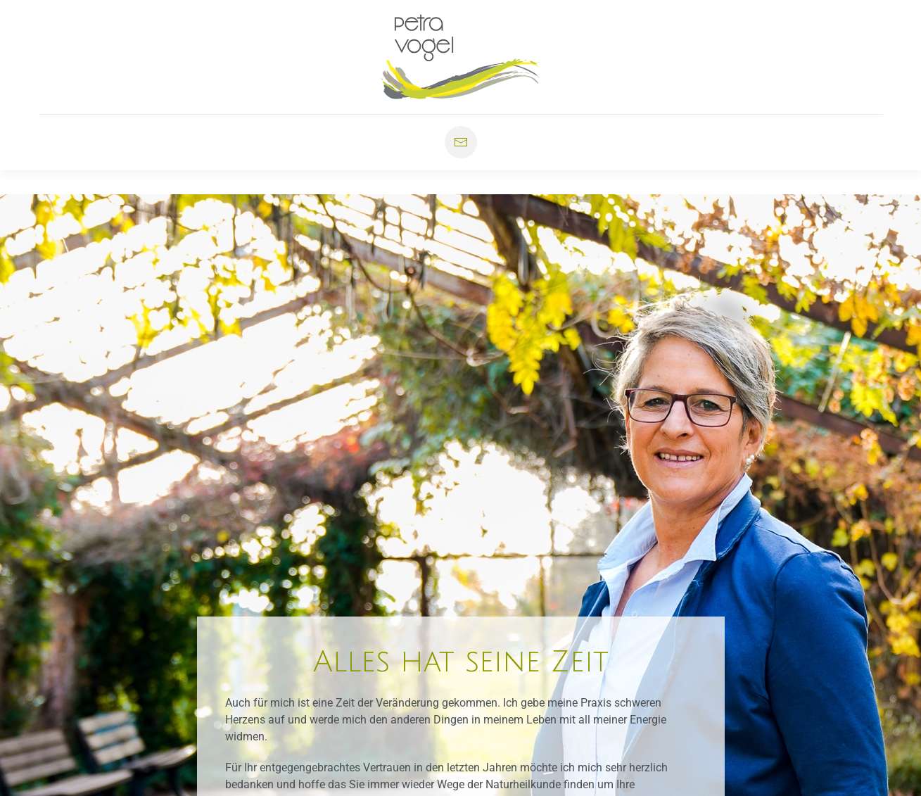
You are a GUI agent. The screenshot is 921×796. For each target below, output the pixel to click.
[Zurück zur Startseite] (460, 57)
